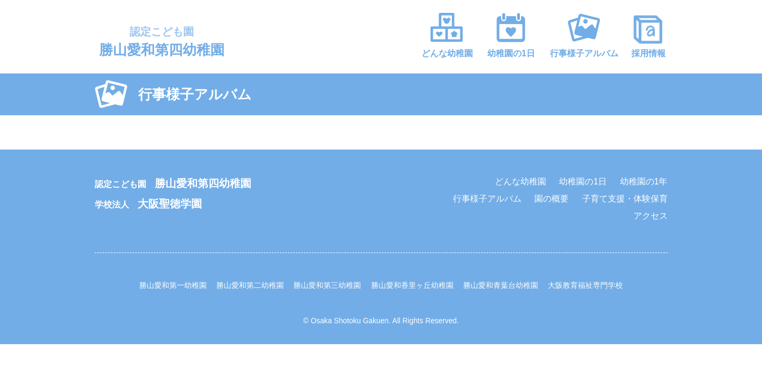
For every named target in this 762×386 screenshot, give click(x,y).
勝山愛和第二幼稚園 (250, 285)
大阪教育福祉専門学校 (585, 285)
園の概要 (551, 198)
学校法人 (148, 204)
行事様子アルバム (584, 53)
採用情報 (648, 53)
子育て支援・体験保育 (625, 198)
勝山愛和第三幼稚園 (327, 285)
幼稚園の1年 (644, 181)
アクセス (650, 215)
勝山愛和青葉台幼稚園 (500, 285)
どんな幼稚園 (447, 53)
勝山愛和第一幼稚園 (173, 285)
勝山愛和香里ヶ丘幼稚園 (412, 285)
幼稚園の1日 (511, 53)
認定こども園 (173, 184)
